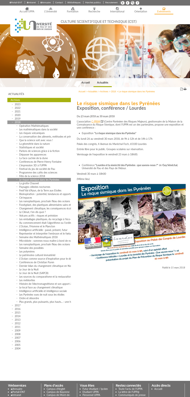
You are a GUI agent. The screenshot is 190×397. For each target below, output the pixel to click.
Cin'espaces (25, 197)
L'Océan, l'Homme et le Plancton (37, 226)
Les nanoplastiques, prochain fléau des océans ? (45, 201)
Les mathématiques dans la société (38, 129)
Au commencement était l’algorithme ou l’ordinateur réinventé (45, 222)
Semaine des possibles (31, 247)
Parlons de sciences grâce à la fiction (39, 150)
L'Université (50, 11)
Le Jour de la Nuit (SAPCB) (33, 273)
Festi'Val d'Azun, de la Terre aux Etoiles (40, 190)
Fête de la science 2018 (32, 176)
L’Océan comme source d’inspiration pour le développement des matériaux (45, 258)
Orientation (140, 11)
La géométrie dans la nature (34, 143)
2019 (17, 118)
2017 (17, 305)
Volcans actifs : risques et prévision (38, 215)
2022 (17, 107)
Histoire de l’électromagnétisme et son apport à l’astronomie (45, 283)
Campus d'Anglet (56, 388)
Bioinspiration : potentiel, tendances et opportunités (45, 194)
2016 (17, 308)
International (117, 11)
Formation (72, 11)
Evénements (164, 11)
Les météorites (27, 280)
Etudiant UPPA (91, 391)
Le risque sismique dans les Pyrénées (39, 179)
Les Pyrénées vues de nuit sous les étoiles (41, 294)
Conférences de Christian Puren (36, 262)
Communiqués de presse (132, 394)
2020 (17, 115)
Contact (59, 2)
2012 (17, 323)
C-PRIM (96, 121)
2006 (17, 341)
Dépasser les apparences (32, 154)
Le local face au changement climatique (41, 287)
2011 (17, 326)
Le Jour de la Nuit (29, 269)
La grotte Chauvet (29, 183)
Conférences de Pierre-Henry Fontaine (40, 161)
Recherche (94, 11)
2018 (17, 122)
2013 (17, 319)
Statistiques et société (31, 147)
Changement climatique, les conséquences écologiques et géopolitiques (45, 208)
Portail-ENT (16, 2)
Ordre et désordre (29, 298)
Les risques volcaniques (32, 132)
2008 (17, 334)
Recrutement (111, 2)
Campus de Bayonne (58, 391)
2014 (17, 316)
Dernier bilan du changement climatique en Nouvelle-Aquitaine (45, 265)
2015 (17, 312)
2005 (17, 344)
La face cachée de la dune (33, 158)
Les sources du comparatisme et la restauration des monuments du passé (45, 276)
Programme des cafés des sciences (38, 172)
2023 (17, 104)
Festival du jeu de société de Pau (37, 168)
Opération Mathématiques (34, 125)
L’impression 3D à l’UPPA (33, 165)
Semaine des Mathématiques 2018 (38, 237)
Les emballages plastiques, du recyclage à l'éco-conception (45, 219)
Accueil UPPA (27, 11)
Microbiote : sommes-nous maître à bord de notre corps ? (45, 240)
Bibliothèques (74, 2)
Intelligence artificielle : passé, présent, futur (43, 229)
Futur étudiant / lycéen (95, 388)
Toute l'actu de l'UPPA (130, 388)
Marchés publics (93, 2)
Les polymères (27, 251)
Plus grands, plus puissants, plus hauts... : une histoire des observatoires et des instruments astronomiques (45, 301)
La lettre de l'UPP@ (128, 391)
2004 (17, 348)
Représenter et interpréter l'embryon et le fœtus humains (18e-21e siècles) (45, 233)
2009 (17, 330)
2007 (17, 337)
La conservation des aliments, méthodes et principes (45, 136)
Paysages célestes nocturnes (34, 186)
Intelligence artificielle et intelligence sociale (43, 290)
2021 (17, 111)
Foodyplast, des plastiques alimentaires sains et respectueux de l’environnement (45, 204)
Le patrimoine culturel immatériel (37, 255)
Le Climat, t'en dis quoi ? (32, 211)
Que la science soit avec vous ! (36, 140)
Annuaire (46, 2)
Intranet (32, 2)
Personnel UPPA (91, 394)
